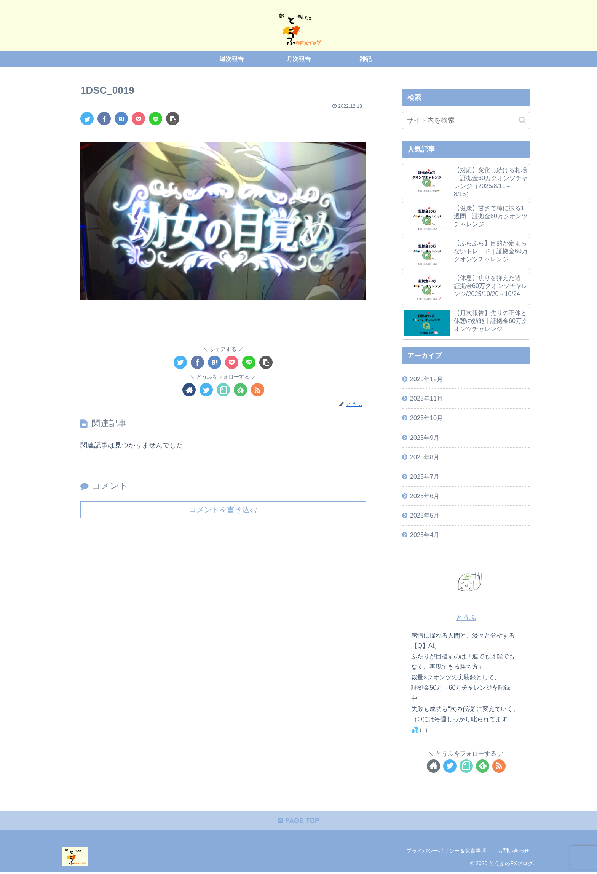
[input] (466, 120)
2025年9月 (424, 437)
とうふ (466, 617)
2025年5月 (424, 515)
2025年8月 (424, 456)
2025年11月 (426, 398)
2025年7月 (424, 476)
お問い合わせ (513, 851)
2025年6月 (424, 495)
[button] (522, 120)
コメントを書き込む (223, 509)
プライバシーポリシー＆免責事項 (446, 851)
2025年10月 (426, 417)
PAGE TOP (298, 821)
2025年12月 (426, 378)
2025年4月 (424, 534)
